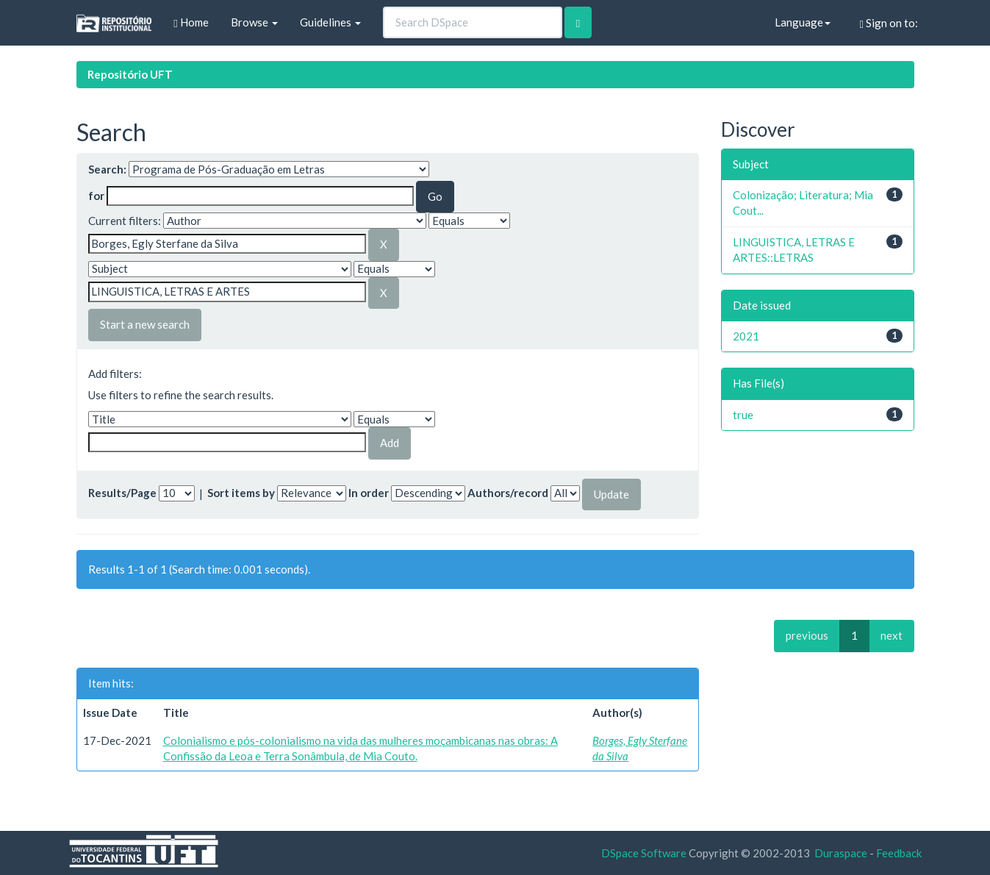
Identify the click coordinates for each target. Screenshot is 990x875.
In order (368, 492)
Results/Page (122, 492)
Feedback (899, 853)
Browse (254, 22)
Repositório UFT (130, 74)
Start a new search (145, 324)
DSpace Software (643, 853)
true (743, 414)
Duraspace (840, 853)
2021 (746, 336)
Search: (107, 169)
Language (803, 22)
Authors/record (507, 492)
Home (190, 22)
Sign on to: (889, 23)
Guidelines (330, 22)
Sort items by (241, 492)
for (96, 195)
